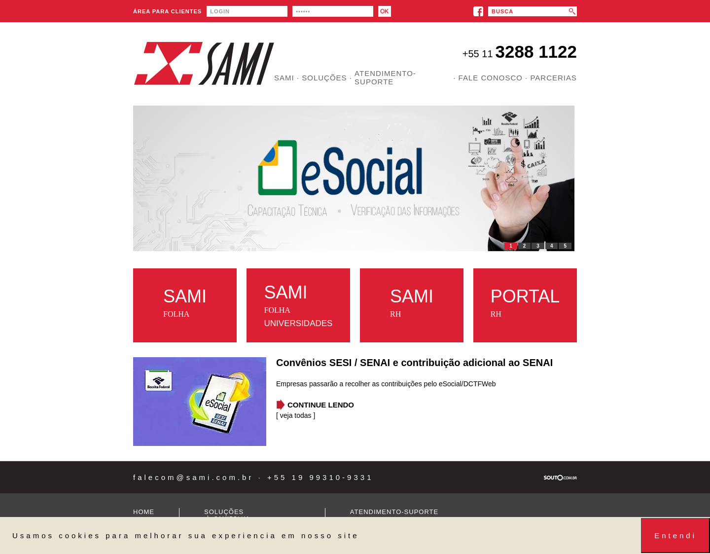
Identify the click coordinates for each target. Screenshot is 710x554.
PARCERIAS (553, 78)
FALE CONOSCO (491, 78)
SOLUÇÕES (224, 512)
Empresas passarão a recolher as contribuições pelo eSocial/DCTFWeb (386, 384)
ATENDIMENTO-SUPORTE (385, 77)
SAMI (284, 78)
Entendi (675, 535)
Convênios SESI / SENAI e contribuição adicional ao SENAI (414, 362)
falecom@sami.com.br (193, 477)
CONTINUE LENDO (320, 405)
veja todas (297, 415)
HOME (143, 512)
